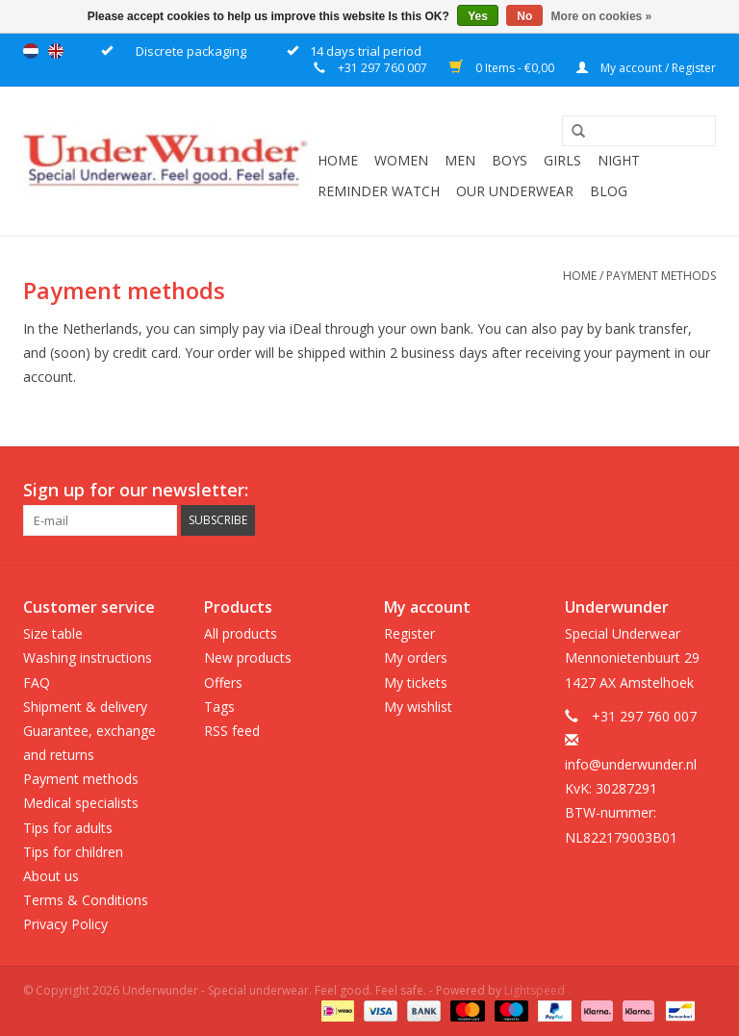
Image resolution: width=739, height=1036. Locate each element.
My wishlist (418, 706)
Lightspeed (534, 990)
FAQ (36, 682)
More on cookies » (601, 16)
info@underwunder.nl (631, 764)
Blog (608, 191)
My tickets (415, 682)
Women (401, 160)
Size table (53, 633)
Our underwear (514, 191)
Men (460, 160)
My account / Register (646, 68)
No (524, 16)
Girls (562, 160)
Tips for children (73, 852)
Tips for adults (68, 828)
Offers (223, 682)
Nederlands (30, 51)
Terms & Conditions (85, 900)
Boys (509, 160)
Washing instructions (87, 657)
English (56, 51)
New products (248, 657)
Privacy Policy (65, 924)
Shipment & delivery (85, 706)
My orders (415, 657)
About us (51, 876)
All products (240, 633)
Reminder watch (379, 191)
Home (338, 160)
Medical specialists (81, 803)
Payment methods (661, 275)
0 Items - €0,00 (503, 68)
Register (409, 633)
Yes (478, 16)
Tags (219, 706)
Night (619, 160)
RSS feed (232, 730)
